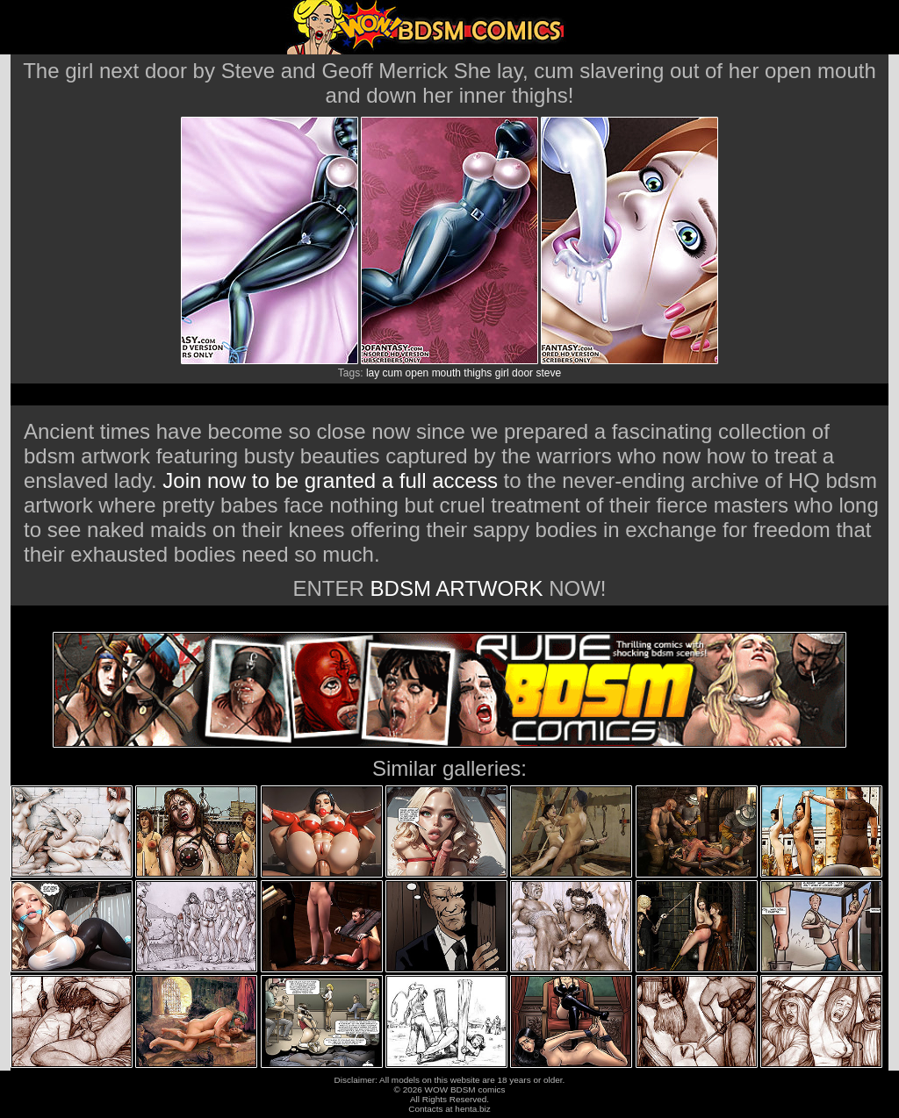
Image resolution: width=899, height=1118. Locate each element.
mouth (446, 373)
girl (502, 373)
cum (393, 373)
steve (548, 373)
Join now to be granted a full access (330, 480)
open (417, 373)
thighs (478, 373)
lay (372, 373)
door (522, 373)
